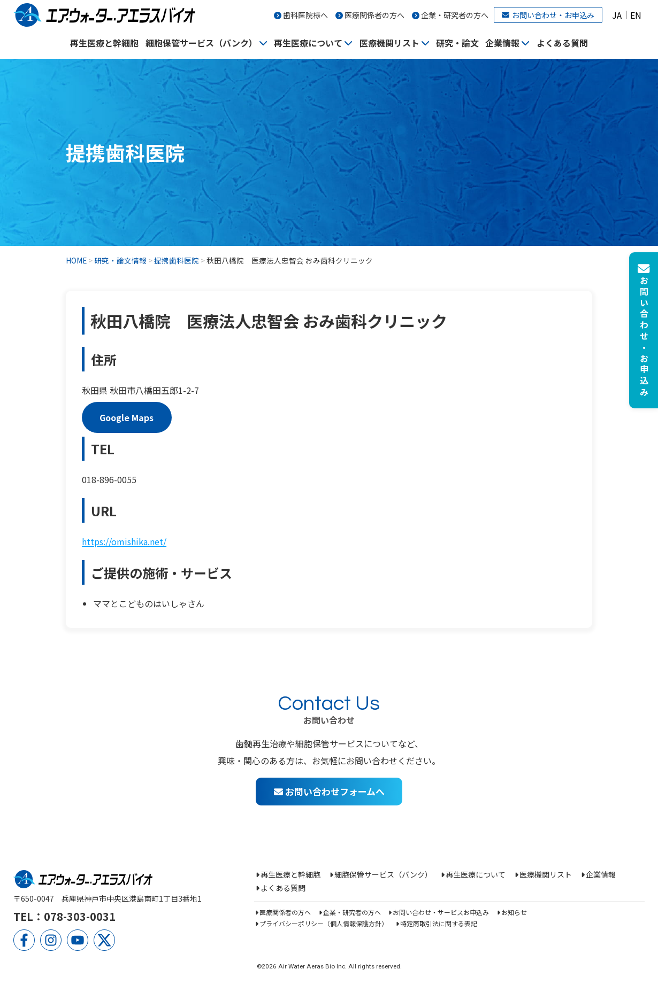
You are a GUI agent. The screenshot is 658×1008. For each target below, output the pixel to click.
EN (635, 15)
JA (617, 15)
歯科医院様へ (305, 15)
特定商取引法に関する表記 (438, 923)
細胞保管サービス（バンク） (201, 42)
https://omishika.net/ (124, 541)
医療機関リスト (389, 42)
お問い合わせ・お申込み (548, 15)
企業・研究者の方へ (454, 15)
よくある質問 (562, 42)
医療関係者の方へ (374, 15)
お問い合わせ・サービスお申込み (441, 912)
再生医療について (308, 42)
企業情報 (502, 42)
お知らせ (514, 912)
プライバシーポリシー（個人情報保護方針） (323, 923)
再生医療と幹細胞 (104, 42)
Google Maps (127, 417)
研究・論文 (457, 42)
